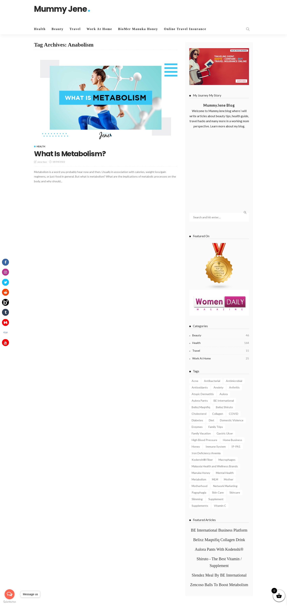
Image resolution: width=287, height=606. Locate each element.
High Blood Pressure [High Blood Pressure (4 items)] (204, 440)
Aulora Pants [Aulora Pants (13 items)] (200, 400)
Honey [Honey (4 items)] (196, 446)
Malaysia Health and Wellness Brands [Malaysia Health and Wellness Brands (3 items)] (215, 466)
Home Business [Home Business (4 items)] (232, 440)
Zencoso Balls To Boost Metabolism (219, 585)
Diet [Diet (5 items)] (211, 420)
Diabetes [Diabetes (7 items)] (197, 420)
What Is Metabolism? (70, 154)
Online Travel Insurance (185, 29)
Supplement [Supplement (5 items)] (216, 499)
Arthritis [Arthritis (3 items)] (234, 387)
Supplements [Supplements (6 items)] (200, 505)
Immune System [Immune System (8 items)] (216, 446)
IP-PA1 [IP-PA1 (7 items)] (235, 446)
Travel (75, 29)
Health (40, 29)
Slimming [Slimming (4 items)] (197, 499)
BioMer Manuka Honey (138, 29)
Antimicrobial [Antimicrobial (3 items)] (234, 381)
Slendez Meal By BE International (219, 575)
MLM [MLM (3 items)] (215, 479)
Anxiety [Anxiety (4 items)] (218, 387)
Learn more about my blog (227, 126)
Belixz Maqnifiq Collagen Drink (219, 540)
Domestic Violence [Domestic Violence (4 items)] (231, 420)
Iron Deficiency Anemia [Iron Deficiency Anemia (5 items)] (206, 453)
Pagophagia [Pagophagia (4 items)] (199, 492)
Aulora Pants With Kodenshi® (219, 549)
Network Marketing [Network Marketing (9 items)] (225, 486)
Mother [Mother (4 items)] (228, 479)
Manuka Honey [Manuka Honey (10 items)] (201, 472)
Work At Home (99, 29)
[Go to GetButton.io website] (9, 602)
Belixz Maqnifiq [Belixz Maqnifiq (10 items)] (201, 407)
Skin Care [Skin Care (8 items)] (218, 492)
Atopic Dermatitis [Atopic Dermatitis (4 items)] (203, 394)
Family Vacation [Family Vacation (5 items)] (201, 433)
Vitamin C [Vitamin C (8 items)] (220, 505)
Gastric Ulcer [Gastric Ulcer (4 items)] (225, 433)
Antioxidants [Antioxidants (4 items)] (200, 387)
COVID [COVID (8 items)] (233, 413)
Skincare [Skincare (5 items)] (234, 492)
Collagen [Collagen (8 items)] (217, 413)
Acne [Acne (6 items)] (195, 381)
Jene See (42, 161)
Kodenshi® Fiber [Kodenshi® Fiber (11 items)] (202, 459)
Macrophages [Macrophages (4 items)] (227, 459)
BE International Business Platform (219, 530)
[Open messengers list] (10, 594)
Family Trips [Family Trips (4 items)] (215, 426)
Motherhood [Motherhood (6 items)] (199, 486)
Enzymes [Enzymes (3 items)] (197, 426)
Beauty (57, 29)
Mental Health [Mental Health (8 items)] (225, 472)
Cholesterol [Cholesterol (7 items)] (199, 413)
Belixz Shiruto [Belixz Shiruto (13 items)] (224, 407)
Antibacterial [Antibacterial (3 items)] (212, 381)
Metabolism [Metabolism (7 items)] (199, 479)
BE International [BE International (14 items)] (224, 400)
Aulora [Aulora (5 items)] (224, 394)
